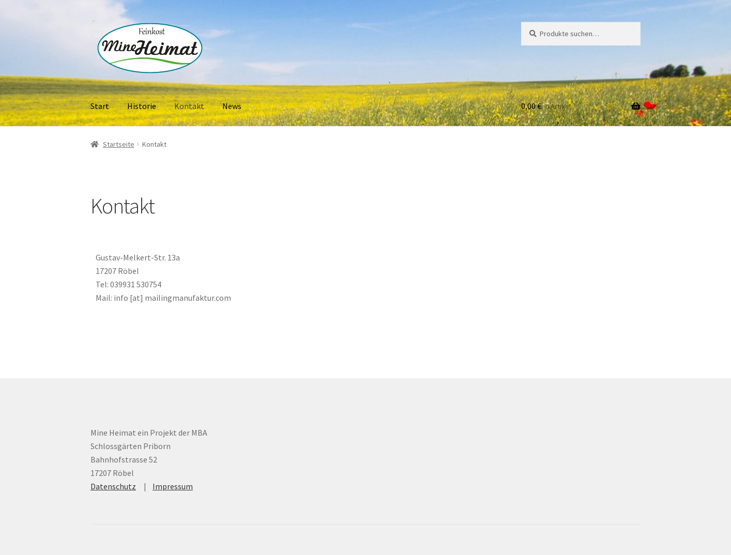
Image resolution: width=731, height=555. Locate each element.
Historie (141, 106)
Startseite (118, 144)
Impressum (173, 486)
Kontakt (189, 106)
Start (99, 106)
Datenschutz (113, 486)
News (231, 106)
